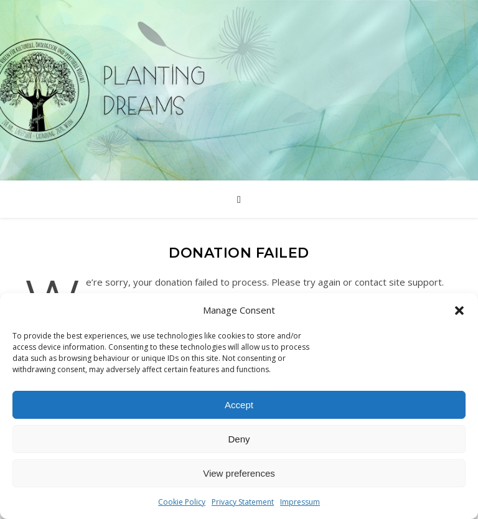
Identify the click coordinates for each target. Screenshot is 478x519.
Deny (239, 439)
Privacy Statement (243, 502)
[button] (459, 310)
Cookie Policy (181, 502)
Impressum (300, 502)
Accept (239, 405)
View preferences (239, 473)
